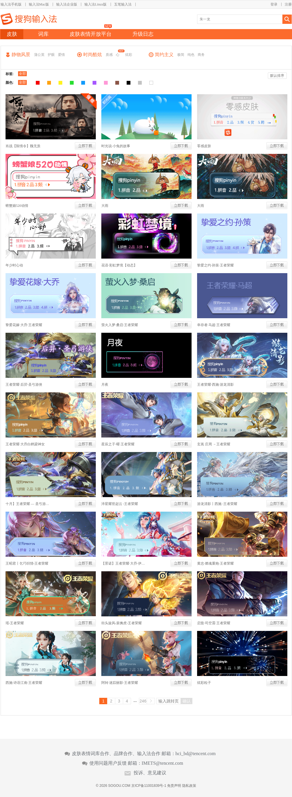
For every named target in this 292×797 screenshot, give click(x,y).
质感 (109, 55)
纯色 (190, 55)
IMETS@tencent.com (162, 763)
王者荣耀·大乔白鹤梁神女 (25, 444)
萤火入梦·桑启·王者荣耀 (119, 325)
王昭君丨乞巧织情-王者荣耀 (27, 563)
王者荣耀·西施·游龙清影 (215, 385)
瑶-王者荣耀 (15, 623)
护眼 (51, 55)
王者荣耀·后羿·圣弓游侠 (24, 385)
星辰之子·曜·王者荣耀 (118, 444)
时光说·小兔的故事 (115, 146)
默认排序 (277, 76)
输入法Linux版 (95, 4)
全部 (22, 74)
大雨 (104, 206)
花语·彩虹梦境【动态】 (119, 265)
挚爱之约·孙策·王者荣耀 (215, 265)
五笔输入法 (123, 4)
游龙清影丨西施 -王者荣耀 (217, 504)
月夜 (104, 385)
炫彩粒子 (204, 683)
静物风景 (21, 54)
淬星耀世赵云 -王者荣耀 (119, 504)
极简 (180, 55)
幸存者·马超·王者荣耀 (213, 325)
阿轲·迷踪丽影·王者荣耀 (119, 683)
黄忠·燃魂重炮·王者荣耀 (215, 563)
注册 (288, 4)
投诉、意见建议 (150, 772)
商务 (201, 55)
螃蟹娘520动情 (17, 206)
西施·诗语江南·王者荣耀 (24, 683)
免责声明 (174, 786)
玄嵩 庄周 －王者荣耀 (213, 444)
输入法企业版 (66, 4)
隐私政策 (189, 786)
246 (142, 701)
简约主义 (164, 54)
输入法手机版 (11, 4)
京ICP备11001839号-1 (148, 786)
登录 (273, 4)
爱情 (61, 55)
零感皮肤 (204, 146)
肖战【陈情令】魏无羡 (23, 146)
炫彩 (128, 55)
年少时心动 (14, 265)
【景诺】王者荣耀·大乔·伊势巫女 (123, 563)
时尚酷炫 (92, 54)
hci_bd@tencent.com (196, 753)
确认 (187, 701)
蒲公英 (39, 55)
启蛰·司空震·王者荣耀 (213, 623)
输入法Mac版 (39, 4)
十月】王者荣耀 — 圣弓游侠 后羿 (27, 504)
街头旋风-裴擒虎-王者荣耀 (121, 623)
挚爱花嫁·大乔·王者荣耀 (24, 325)
